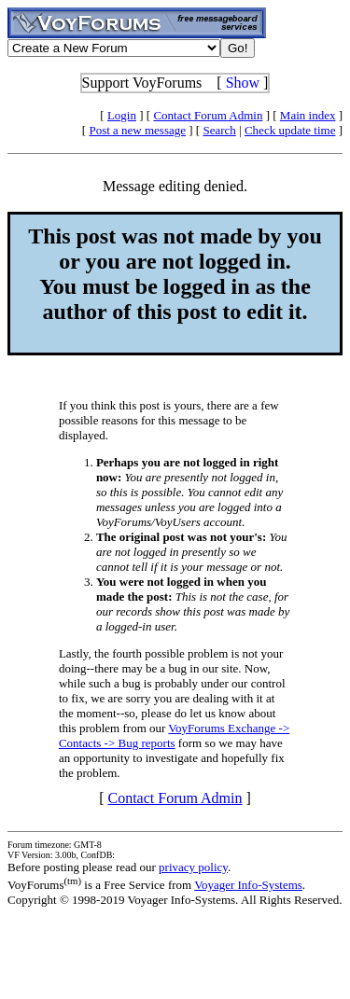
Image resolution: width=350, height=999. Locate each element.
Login (121, 115)
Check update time (290, 130)
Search (219, 130)
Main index (308, 115)
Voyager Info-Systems (248, 885)
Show (242, 82)
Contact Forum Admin (207, 115)
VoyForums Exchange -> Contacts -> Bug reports (174, 735)
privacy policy (193, 867)
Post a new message (137, 130)
